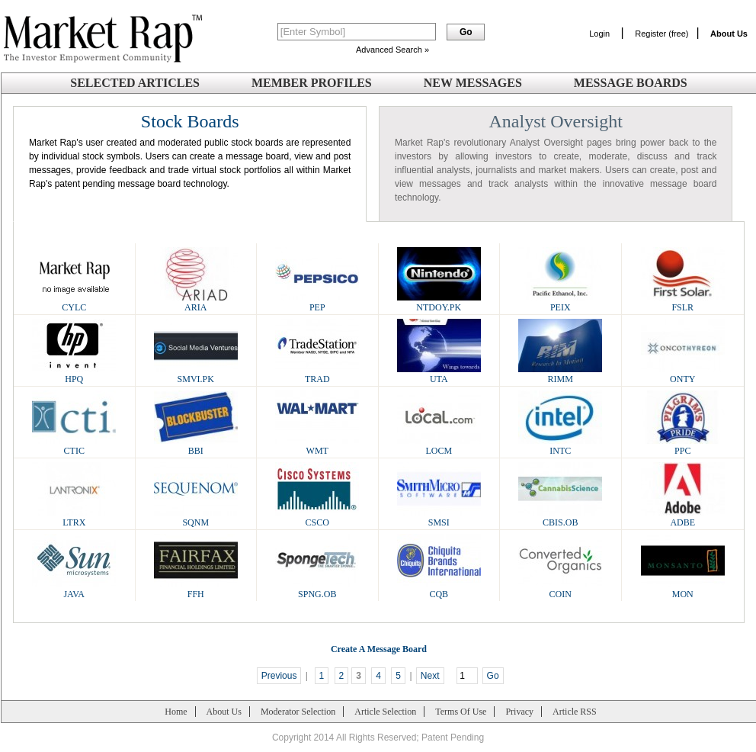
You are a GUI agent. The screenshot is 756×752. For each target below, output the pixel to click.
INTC (560, 445)
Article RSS (575, 711)
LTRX (74, 517)
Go (493, 675)
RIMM (560, 374)
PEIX (560, 302)
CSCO (317, 517)
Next (430, 675)
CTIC (74, 445)
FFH (196, 589)
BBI (196, 445)
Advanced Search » (392, 49)
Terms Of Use (460, 711)
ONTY (683, 374)
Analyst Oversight (556, 121)
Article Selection (385, 711)
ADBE (683, 517)
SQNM (196, 517)
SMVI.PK (196, 374)
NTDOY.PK (439, 302)
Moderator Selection (298, 711)
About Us (224, 711)
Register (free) (661, 33)
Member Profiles (311, 82)
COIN (560, 589)
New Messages (473, 82)
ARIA (196, 302)
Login (599, 33)
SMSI (439, 517)
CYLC (74, 302)
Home (176, 711)
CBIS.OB (560, 517)
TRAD (317, 374)
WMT (317, 445)
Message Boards (630, 82)
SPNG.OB (317, 589)
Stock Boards (190, 121)
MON (683, 589)
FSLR (683, 302)
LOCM (439, 445)
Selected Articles (135, 82)
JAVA (74, 589)
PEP (317, 302)
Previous (279, 675)
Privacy (519, 711)
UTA (439, 374)
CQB (439, 589)
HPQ (74, 374)
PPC (683, 445)
